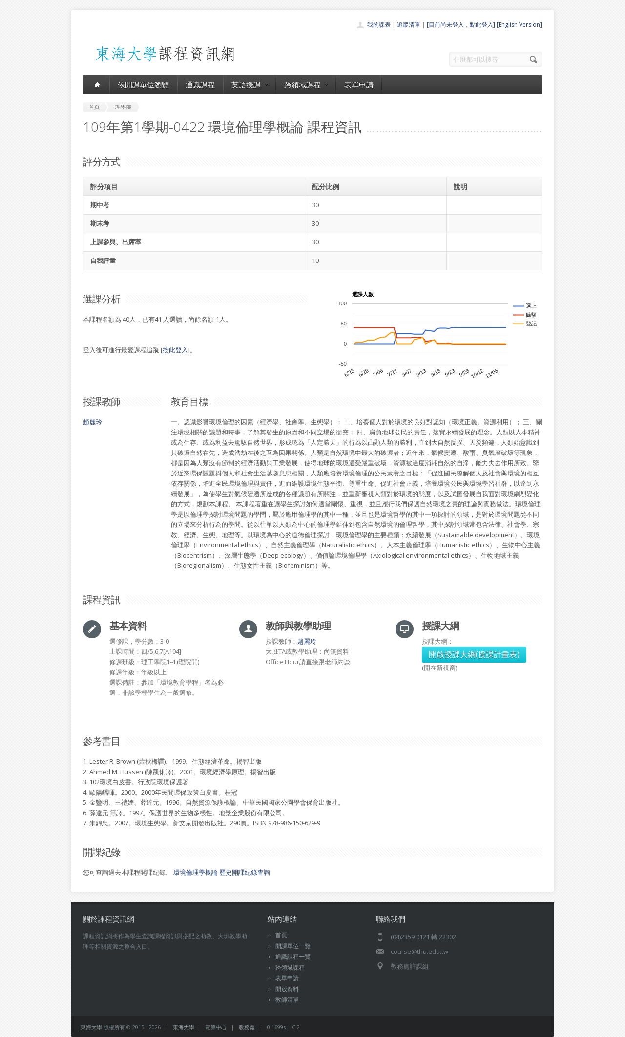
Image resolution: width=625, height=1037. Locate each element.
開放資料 (287, 989)
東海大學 (91, 1027)
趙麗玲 (92, 421)
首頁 (281, 935)
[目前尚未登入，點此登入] (461, 25)
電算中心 (216, 1027)
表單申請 (359, 84)
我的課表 (379, 25)
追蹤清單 (408, 25)
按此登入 (175, 350)
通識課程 (200, 84)
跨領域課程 (306, 84)
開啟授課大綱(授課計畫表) (474, 654)
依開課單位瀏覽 (143, 84)
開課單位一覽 (293, 946)
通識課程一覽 (293, 956)
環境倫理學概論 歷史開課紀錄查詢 (221, 872)
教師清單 (287, 999)
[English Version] (519, 25)
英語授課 (249, 84)
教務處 (247, 1027)
